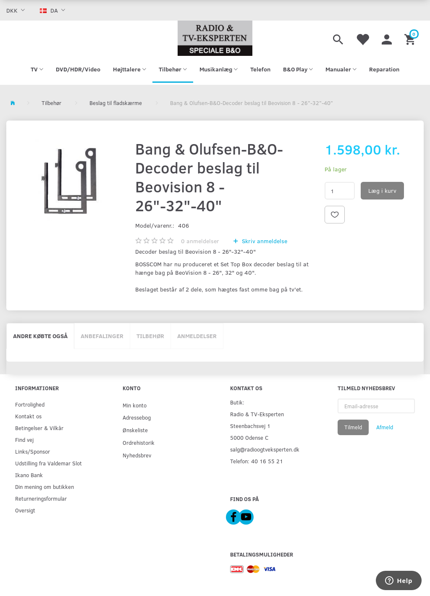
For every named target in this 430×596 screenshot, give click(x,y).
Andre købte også (40, 336)
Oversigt (25, 510)
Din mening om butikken (44, 486)
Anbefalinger (102, 336)
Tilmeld (353, 427)
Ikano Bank (29, 474)
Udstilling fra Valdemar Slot (48, 463)
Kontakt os (28, 416)
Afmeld (384, 427)
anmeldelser (200, 241)
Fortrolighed (30, 404)
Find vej (24, 439)
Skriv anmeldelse (263, 241)
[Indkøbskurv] (411, 38)
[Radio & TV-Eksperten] (214, 38)
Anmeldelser (197, 336)
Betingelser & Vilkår (39, 427)
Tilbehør (150, 336)
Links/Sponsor (32, 451)
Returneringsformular (41, 498)
